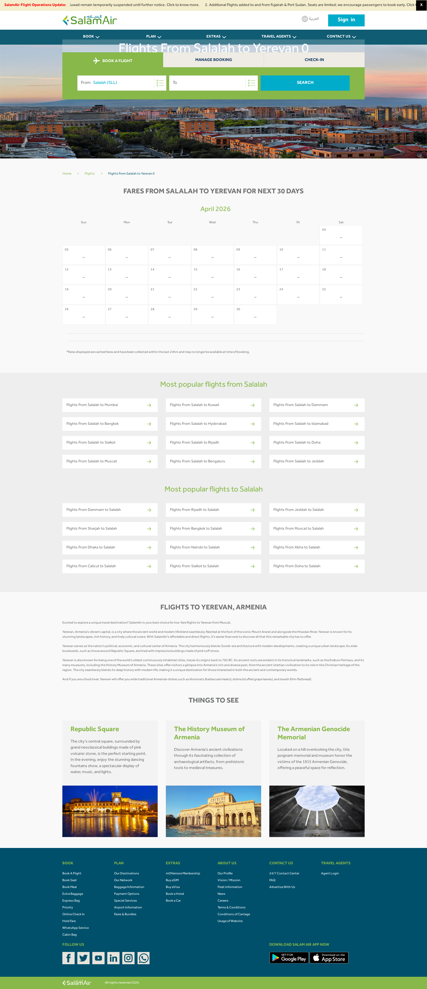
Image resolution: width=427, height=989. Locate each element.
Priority (67, 907)
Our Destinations (126, 873)
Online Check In (73, 914)
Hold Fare (69, 921)
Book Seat (69, 880)
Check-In (314, 60)
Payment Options (126, 894)
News (221, 894)
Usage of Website (230, 921)
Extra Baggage (72, 894)
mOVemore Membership (183, 873)
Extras (213, 37)
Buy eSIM (172, 880)
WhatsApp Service (75, 928)
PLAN (151, 37)
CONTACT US (338, 37)
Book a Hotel (175, 894)
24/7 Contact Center (284, 873)
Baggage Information (129, 887)
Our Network (123, 880)
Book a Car (173, 901)
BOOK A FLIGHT (112, 61)
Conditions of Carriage (234, 914)
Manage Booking (213, 60)
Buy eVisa (173, 887)
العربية (310, 19)
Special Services (125, 901)
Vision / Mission (229, 880)
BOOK (88, 37)
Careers (223, 901)
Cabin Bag (69, 935)
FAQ (272, 880)
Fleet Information (230, 887)
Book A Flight (71, 873)
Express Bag (71, 901)
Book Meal (69, 887)
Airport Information (128, 907)
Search (305, 83)
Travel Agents (276, 37)
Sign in (346, 20)
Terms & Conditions (232, 907)
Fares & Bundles (125, 914)
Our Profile (225, 873)
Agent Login (330, 873)
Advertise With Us (282, 887)
